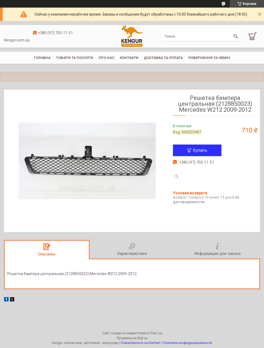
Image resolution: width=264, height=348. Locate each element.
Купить (200, 150)
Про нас (106, 58)
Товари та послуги (74, 58)
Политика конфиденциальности (187, 343)
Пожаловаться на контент (141, 343)
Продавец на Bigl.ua (132, 338)
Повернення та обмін (209, 58)
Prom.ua (156, 333)
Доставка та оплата (163, 58)
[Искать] (235, 36)
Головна (42, 58)
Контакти (129, 58)
